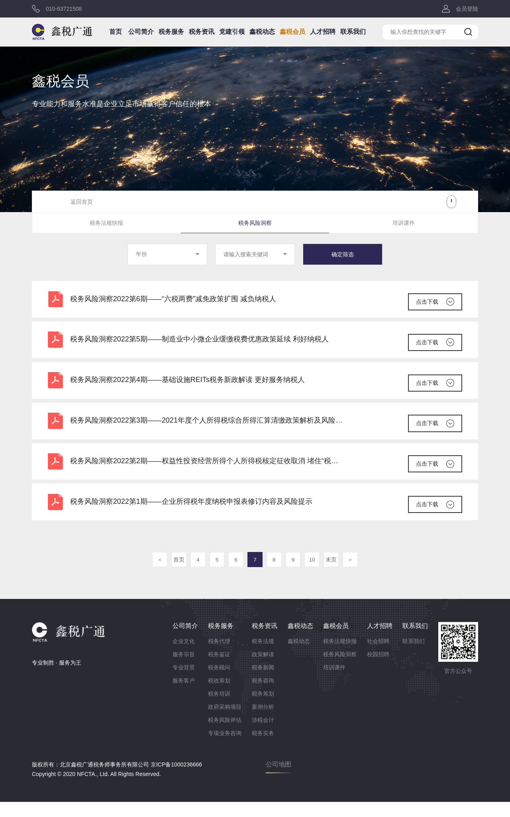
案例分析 (263, 722)
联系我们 (347, 35)
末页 (334, 574)
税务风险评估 (224, 735)
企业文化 (184, 656)
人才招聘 (318, 35)
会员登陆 (467, 10)
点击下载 (426, 301)
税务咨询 (263, 695)
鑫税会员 (290, 35)
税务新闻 (263, 682)
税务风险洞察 (255, 223)
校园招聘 (378, 669)
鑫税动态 (261, 35)
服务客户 (184, 695)
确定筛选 (343, 256)
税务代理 (219, 656)
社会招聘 (378, 656)
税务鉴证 (219, 669)
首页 (122, 35)
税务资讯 (204, 35)
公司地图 (278, 779)
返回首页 (82, 202)
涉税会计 (263, 735)
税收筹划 (219, 695)
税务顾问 (219, 682)
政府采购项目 (224, 722)
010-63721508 (64, 10)
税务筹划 (263, 709)
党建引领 (232, 35)
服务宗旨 (184, 669)
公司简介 (146, 35)
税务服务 (175, 35)
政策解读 (263, 669)
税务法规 (263, 656)
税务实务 (263, 748)
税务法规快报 (106, 223)
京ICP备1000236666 (176, 779)
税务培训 (219, 709)
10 (315, 574)
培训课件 (404, 223)
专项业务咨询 (224, 748)
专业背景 (184, 682)
